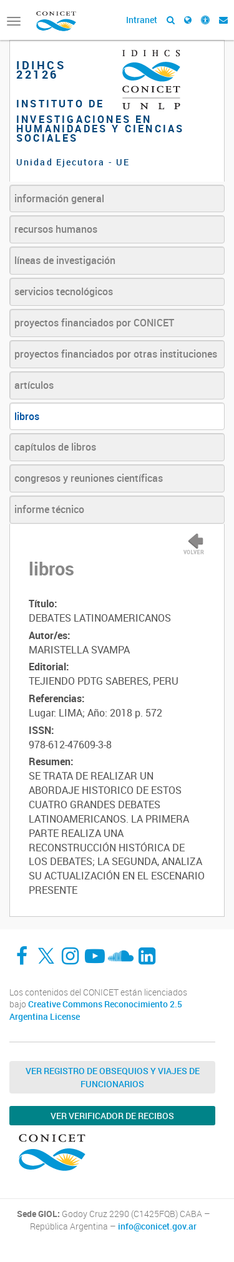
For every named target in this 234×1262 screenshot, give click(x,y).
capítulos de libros (55, 447)
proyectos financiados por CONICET (94, 323)
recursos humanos (55, 229)
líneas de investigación (64, 260)
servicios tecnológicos (63, 291)
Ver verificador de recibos (112, 1116)
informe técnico (49, 509)
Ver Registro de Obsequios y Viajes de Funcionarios (113, 1077)
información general (59, 198)
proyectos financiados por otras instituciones (115, 354)
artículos (34, 385)
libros (26, 416)
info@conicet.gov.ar (157, 1226)
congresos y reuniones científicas (88, 478)
